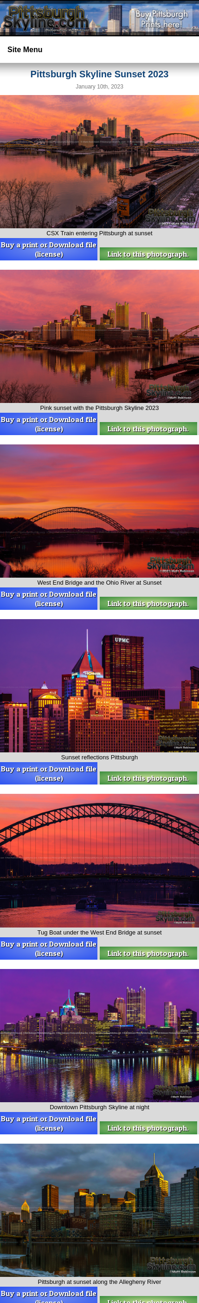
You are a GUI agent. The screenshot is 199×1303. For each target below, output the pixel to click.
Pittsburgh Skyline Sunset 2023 (100, 74)
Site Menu (25, 50)
